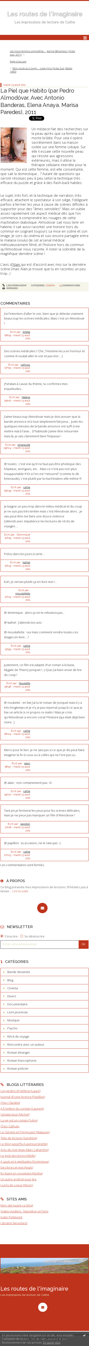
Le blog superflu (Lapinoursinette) (24, 1144)
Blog (10, 980)
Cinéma (50, 285)
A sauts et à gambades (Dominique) (24, 1161)
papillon (25, 823)
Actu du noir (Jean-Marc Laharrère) (24, 1150)
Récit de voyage (18, 1036)
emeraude (24, 444)
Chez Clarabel (10, 1103)
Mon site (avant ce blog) (16, 1205)
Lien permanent (14, 285)
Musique (13, 1020)
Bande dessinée (18, 972)
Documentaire (17, 1004)
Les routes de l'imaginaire (44, 13)
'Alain (16, 264)
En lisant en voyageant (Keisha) (21, 1173)
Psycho (12, 1028)
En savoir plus (51, 1343)
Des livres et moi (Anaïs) (16, 1167)
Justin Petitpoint (11, 1217)
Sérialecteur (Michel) (14, 1114)
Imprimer (10, 288)
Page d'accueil (18, 61)
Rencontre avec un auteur (25, 1044)
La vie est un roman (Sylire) (19, 1120)
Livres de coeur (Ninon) (16, 1185)
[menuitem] (44, 53)
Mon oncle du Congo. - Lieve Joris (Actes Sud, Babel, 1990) (41, 70)
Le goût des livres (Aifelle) (18, 1156)
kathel (26, 562)
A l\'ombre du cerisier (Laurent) (22, 1108)
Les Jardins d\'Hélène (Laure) (20, 1091)
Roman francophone (21, 1060)
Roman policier (17, 1068)
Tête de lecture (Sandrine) (18, 1138)
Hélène (26, 397)
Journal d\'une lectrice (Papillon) (22, 1097)
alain (27, 763)
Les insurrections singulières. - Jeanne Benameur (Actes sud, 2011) (42, 52)
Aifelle (26, 332)
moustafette (22, 593)
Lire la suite (20, 891)
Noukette (24, 683)
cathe (26, 487)
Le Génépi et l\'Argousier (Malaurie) (25, 1132)
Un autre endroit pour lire (18, 1179)
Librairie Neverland (13, 1223)
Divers (11, 996)
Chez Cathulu (9, 1126)
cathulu (25, 364)
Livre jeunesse (17, 1012)
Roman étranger (18, 1052)
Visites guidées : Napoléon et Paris (24, 1211)
